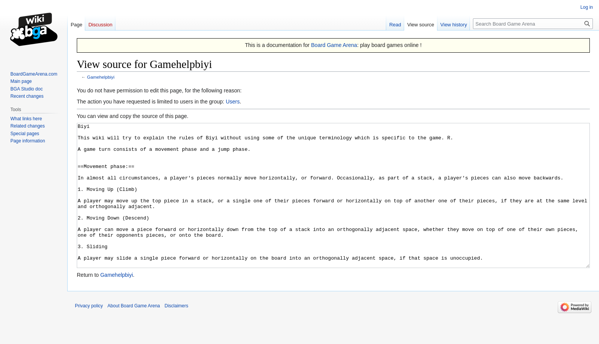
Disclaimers (176, 334)
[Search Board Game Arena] (533, 23)
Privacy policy (89, 334)
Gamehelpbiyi (101, 76)
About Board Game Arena (133, 334)
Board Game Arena (334, 45)
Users (233, 102)
